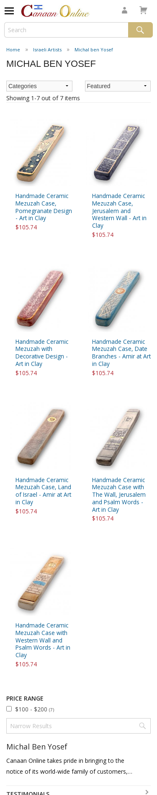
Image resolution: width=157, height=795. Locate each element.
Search (140, 30)
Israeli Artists (47, 49)
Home (13, 49)
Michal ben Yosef (94, 49)
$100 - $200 (34, 709)
